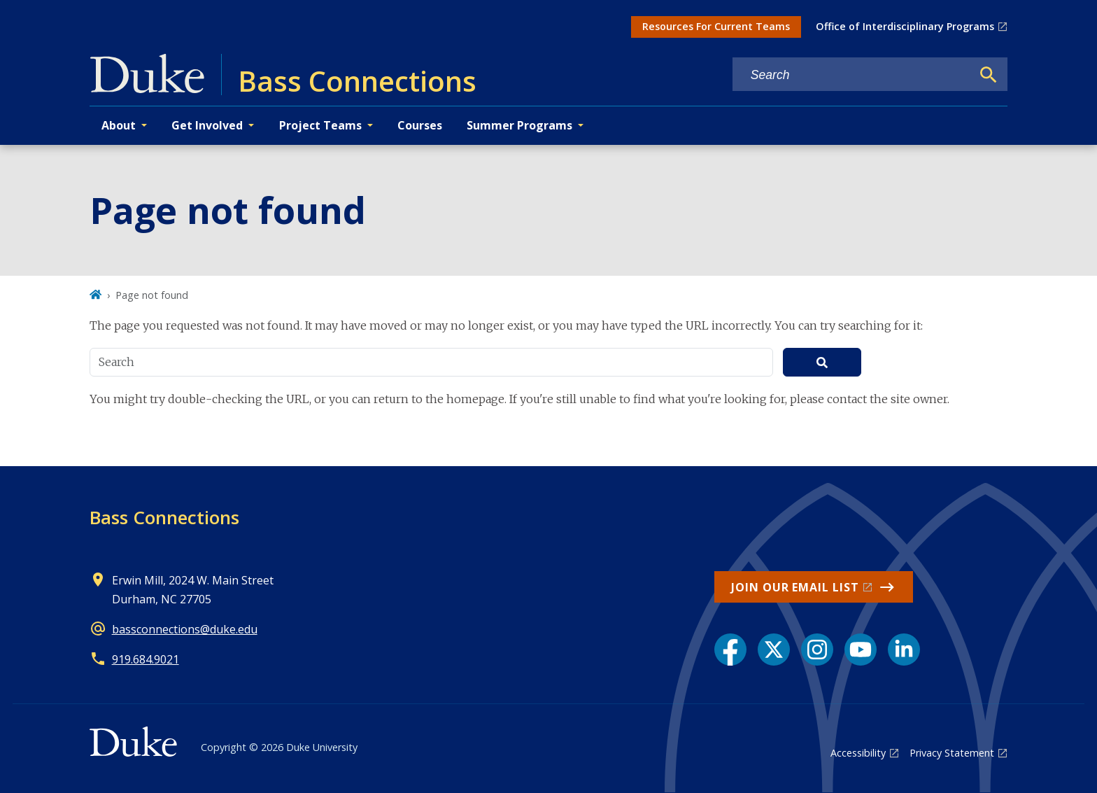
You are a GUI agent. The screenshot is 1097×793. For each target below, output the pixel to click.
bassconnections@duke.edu (184, 629)
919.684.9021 (145, 659)
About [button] (118, 125)
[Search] (988, 74)
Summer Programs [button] (519, 125)
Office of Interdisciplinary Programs (905, 26)
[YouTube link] (860, 649)
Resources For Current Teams (716, 26)
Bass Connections (164, 517)
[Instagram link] (817, 649)
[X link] (774, 649)
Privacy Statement (952, 752)
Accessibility (858, 752)
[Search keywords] (852, 75)
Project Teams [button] (320, 125)
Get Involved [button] (207, 125)
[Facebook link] (730, 649)
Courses (419, 125)
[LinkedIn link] (904, 649)
